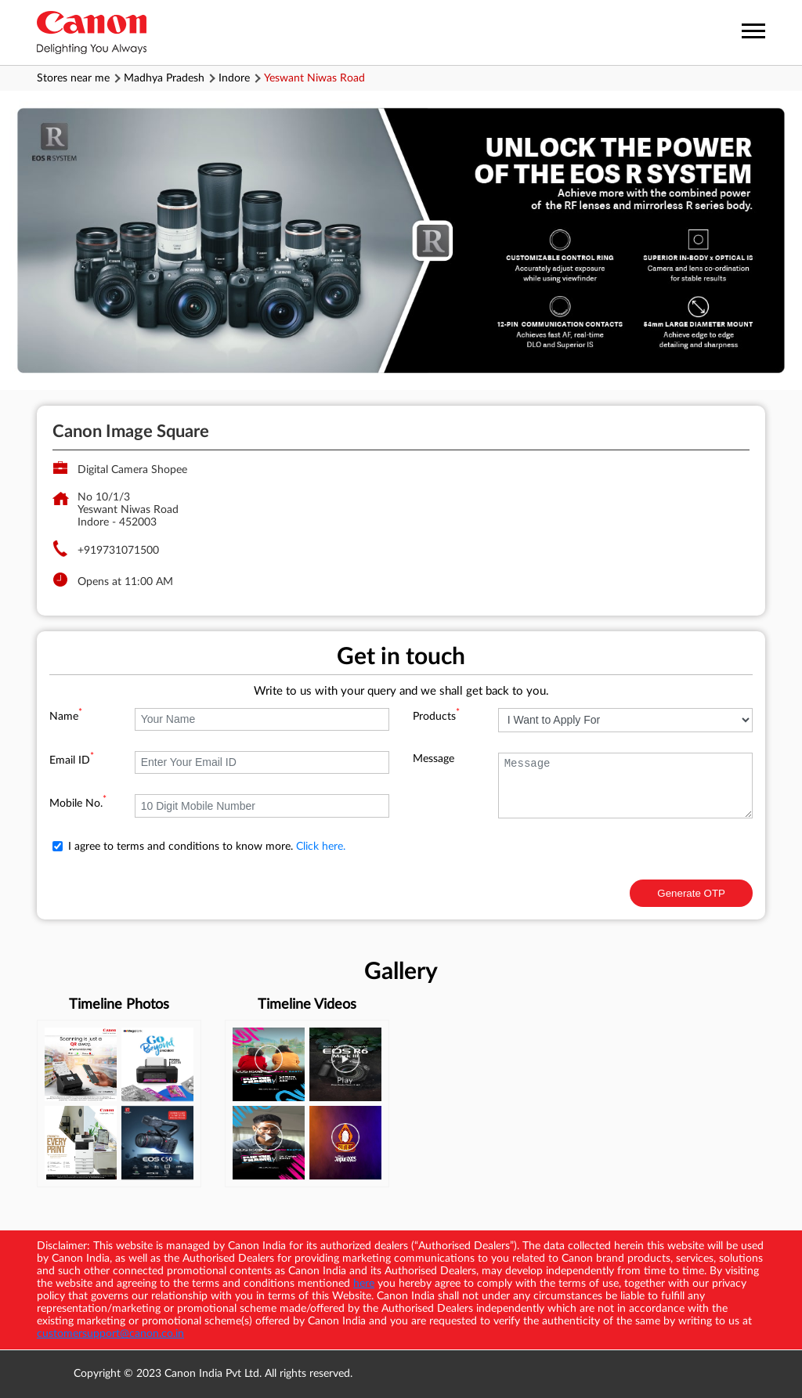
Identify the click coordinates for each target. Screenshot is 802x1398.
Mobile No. (78, 803)
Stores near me (73, 78)
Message (433, 758)
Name (65, 716)
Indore (234, 78)
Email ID (71, 760)
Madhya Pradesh (164, 78)
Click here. (320, 846)
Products (436, 716)
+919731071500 (118, 550)
